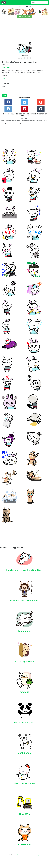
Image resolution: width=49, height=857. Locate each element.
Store (34, 854)
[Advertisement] (24, 30)
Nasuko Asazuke (6, 67)
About (18, 854)
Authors (31, 854)
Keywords (27, 854)
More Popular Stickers (24, 16)
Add (5, 95)
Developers (22, 854)
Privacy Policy (39, 854)
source (3, 78)
